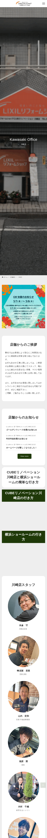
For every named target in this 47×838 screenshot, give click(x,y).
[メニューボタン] (43, 3)
